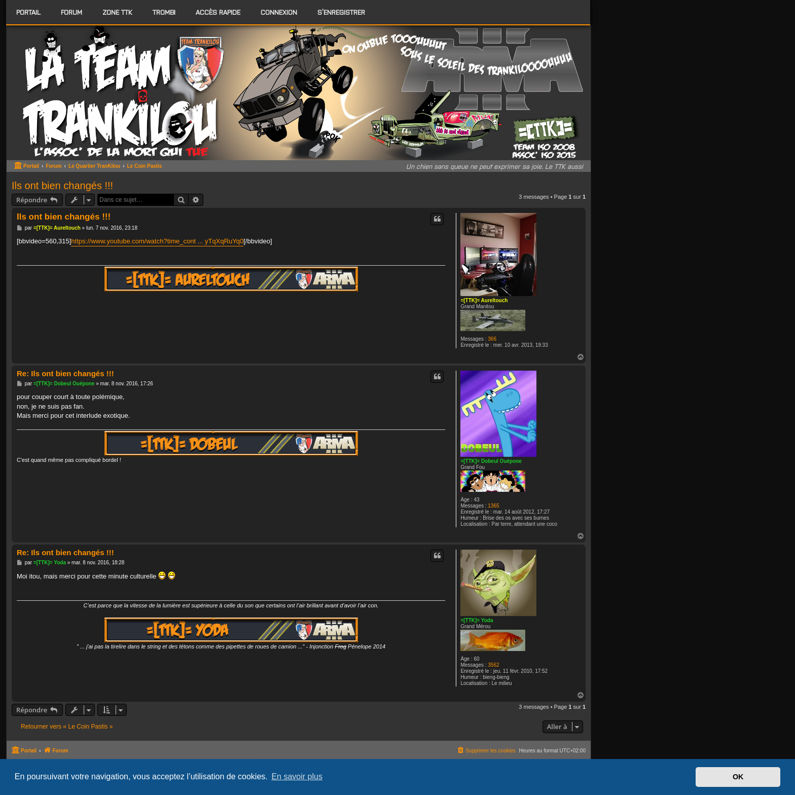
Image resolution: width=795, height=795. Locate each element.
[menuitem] (71, 12)
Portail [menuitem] (28, 12)
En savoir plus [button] (296, 776)
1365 (493, 506)
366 (492, 339)
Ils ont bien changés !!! (62, 185)
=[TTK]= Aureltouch (484, 300)
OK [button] (738, 777)
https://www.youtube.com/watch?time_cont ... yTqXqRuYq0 (157, 241)
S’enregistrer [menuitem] (341, 12)
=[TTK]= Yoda (476, 620)
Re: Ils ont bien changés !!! (65, 373)
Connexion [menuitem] (279, 12)
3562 (493, 665)
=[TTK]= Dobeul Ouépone (491, 461)
